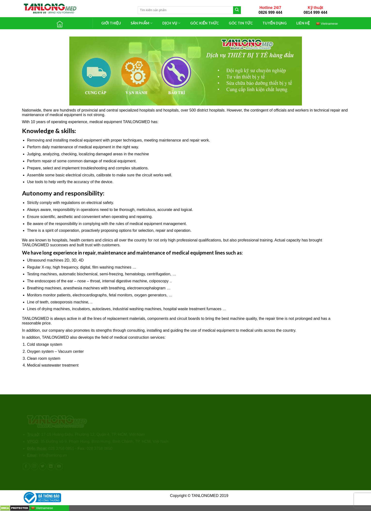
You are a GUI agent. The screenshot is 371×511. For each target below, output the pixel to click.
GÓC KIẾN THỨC (204, 23)
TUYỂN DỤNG (274, 23)
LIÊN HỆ (303, 23)
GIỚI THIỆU (111, 23)
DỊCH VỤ (171, 23)
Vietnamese (327, 23)
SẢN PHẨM (141, 23)
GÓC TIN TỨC (241, 23)
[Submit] (237, 10)
